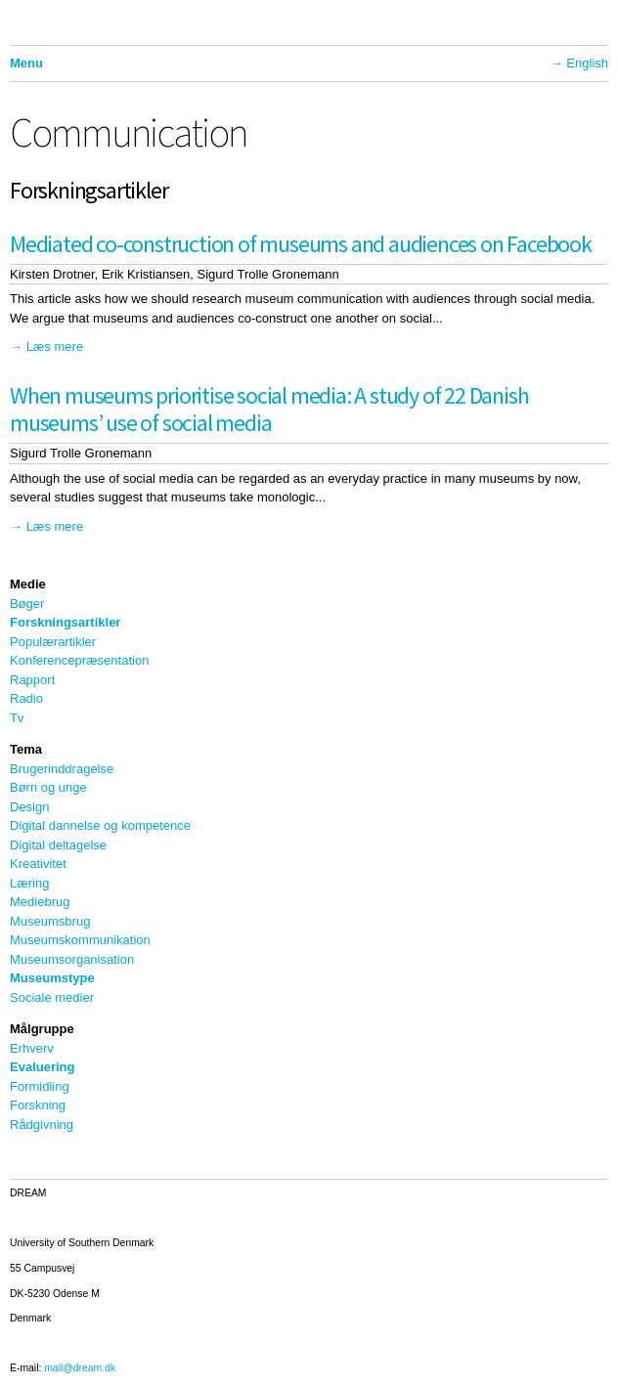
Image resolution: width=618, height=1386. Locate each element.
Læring (29, 883)
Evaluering (42, 1067)
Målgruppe (42, 1028)
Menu (26, 63)
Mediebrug (39, 901)
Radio (26, 698)
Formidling (39, 1086)
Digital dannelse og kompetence (100, 825)
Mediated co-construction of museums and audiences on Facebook (301, 244)
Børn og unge (48, 787)
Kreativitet (38, 863)
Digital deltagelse (58, 845)
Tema (26, 749)
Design (29, 807)
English (587, 63)
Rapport (32, 679)
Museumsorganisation (72, 959)
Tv (16, 718)
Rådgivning (41, 1124)
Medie (28, 584)
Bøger (27, 603)
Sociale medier (52, 997)
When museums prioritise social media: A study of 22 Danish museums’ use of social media (269, 409)
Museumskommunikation (80, 939)
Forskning (38, 1105)
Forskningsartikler (65, 622)
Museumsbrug (50, 921)
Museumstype (52, 978)
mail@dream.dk (79, 1368)
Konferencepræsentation (79, 660)
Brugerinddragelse (61, 768)
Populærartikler (53, 641)
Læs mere (55, 346)
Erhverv (32, 1048)
